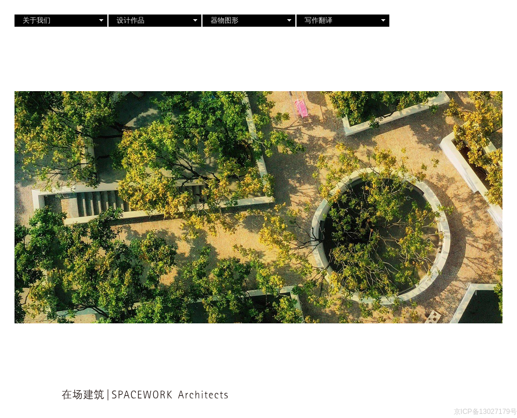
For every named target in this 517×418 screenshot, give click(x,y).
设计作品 (130, 20)
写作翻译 (318, 20)
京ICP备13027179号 (485, 412)
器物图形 (224, 20)
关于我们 (36, 20)
